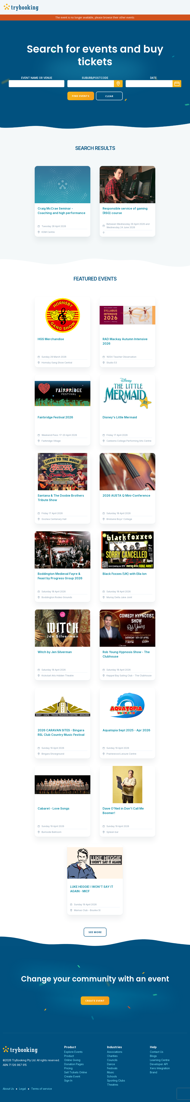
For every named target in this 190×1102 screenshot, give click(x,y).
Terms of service (41, 1088)
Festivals (112, 1068)
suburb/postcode (95, 77)
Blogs (153, 1055)
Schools (112, 1076)
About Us (8, 1088)
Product (69, 1055)
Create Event (95, 1000)
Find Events (80, 96)
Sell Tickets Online (75, 1072)
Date (153, 77)
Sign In (68, 1080)
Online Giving (72, 1060)
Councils (112, 1060)
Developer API (159, 1064)
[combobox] (95, 83)
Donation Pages (74, 1064)
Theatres (112, 1084)
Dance (111, 1064)
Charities (112, 1055)
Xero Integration (160, 1068)
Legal (22, 1088)
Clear (109, 96)
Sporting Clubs (116, 1080)
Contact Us (156, 1051)
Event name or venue (36, 77)
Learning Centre (160, 1060)
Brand (153, 1072)
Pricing (68, 1068)
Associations (114, 1051)
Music (110, 1072)
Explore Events (73, 1051)
